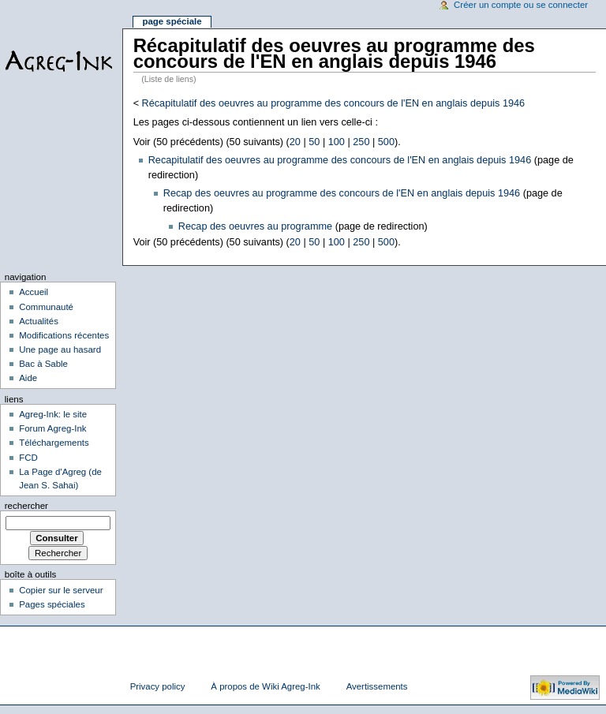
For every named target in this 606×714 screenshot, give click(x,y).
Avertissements (377, 686)
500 (386, 142)
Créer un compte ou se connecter (521, 4)
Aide (28, 378)
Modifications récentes (64, 335)
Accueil (33, 292)
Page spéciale (171, 21)
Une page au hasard (60, 349)
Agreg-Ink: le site (53, 414)
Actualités (38, 321)
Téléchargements (54, 442)
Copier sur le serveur (61, 590)
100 (336, 142)
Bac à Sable (43, 363)
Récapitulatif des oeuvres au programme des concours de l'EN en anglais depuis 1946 (334, 103)
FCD (28, 457)
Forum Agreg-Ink (52, 428)
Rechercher (26, 505)
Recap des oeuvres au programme (255, 226)
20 (295, 142)
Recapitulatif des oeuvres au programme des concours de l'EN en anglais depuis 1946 (340, 160)
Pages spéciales (51, 604)
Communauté (46, 307)
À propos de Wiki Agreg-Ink (265, 686)
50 (314, 142)
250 (361, 142)
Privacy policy (157, 686)
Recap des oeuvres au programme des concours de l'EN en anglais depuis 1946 (341, 193)
